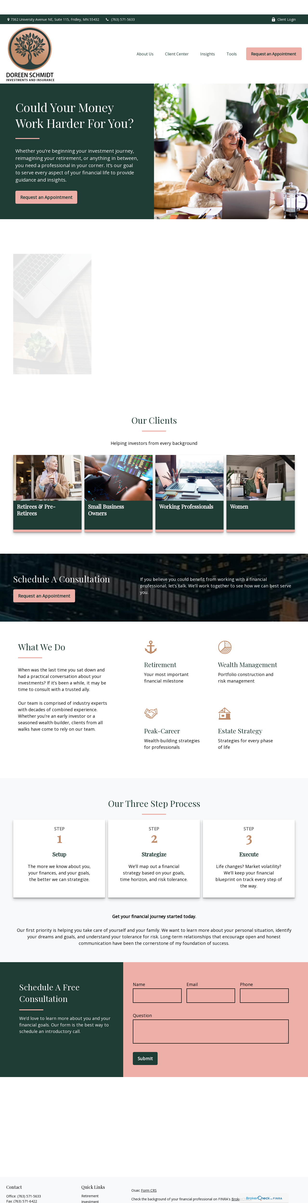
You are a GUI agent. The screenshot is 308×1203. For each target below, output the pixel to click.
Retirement (90, 1181)
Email (192, 970)
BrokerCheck (241, 1184)
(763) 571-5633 (120, 5)
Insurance (88, 1198)
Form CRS (149, 1176)
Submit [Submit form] (145, 1044)
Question (142, 1001)
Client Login (283, 5)
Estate (86, 1193)
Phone (246, 970)
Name (139, 970)
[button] (145, 39)
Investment (90, 1187)
